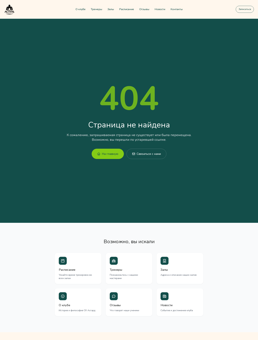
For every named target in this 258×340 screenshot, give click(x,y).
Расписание (126, 9)
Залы (110, 9)
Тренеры (96, 9)
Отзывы (144, 9)
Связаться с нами (146, 154)
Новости (160, 9)
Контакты (177, 9)
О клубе (81, 9)
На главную (107, 154)
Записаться (245, 9)
